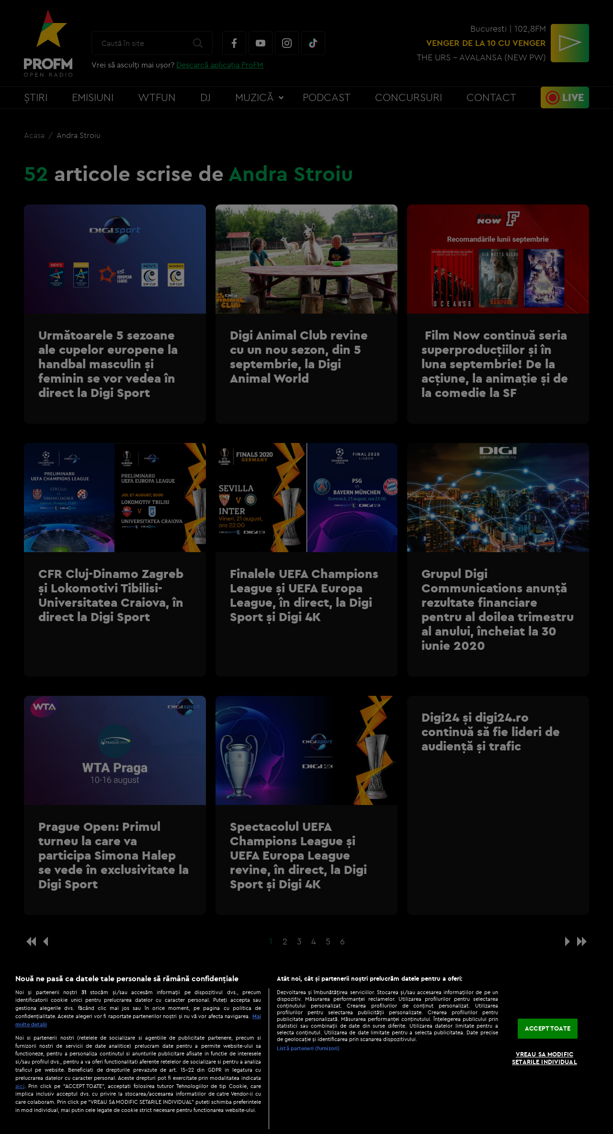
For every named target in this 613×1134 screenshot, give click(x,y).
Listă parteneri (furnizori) (308, 1048)
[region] (306, 1049)
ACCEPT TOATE (547, 1028)
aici (19, 1085)
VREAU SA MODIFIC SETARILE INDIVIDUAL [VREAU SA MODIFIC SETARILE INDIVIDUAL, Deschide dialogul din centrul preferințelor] (544, 1058)
